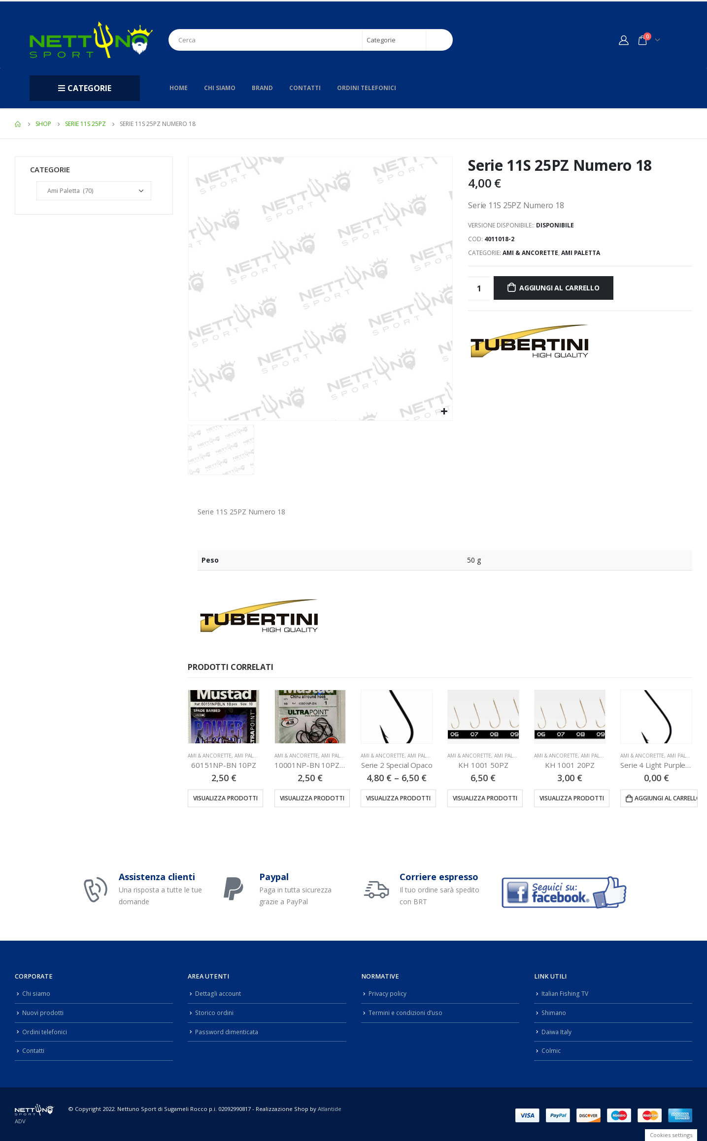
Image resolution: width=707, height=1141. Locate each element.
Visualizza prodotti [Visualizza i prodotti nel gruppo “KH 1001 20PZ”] (571, 798)
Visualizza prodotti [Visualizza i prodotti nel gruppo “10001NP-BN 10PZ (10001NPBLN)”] (312, 798)
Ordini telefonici (366, 88)
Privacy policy (388, 993)
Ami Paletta (580, 253)
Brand (262, 88)
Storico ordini (215, 1012)
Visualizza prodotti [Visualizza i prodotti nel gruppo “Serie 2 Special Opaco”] (398, 798)
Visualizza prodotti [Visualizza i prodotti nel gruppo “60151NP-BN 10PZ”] (225, 798)
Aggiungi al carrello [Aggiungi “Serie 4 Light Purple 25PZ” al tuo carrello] (666, 798)
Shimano (554, 1012)
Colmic (551, 1049)
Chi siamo (220, 88)
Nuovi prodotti (43, 1012)
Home (178, 88)
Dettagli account (218, 993)
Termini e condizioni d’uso (407, 1012)
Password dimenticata (227, 1030)
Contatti (305, 88)
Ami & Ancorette (530, 253)
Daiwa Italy (556, 1030)
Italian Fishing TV (565, 993)
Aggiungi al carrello (559, 287)
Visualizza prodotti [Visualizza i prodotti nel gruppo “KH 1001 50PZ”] (485, 798)
